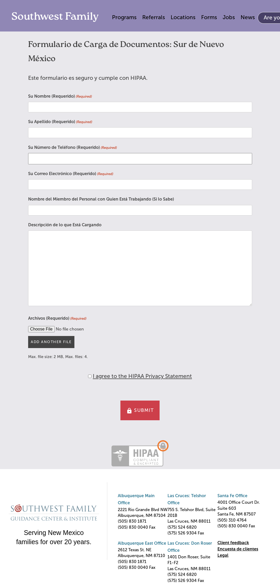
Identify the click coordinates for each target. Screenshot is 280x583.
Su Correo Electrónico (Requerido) (70, 174)
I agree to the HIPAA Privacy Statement (142, 376)
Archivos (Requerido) (57, 319)
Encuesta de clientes (237, 549)
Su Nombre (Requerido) (60, 96)
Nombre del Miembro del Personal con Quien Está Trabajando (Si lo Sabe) (101, 199)
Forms (209, 17)
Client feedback (233, 542)
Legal (222, 555)
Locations (183, 17)
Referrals (153, 17)
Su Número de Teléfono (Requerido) (72, 148)
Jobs (229, 17)
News (248, 17)
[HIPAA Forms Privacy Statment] (89, 376)
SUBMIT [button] (140, 411)
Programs (124, 17)
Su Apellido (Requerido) (60, 122)
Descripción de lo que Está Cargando (64, 225)
